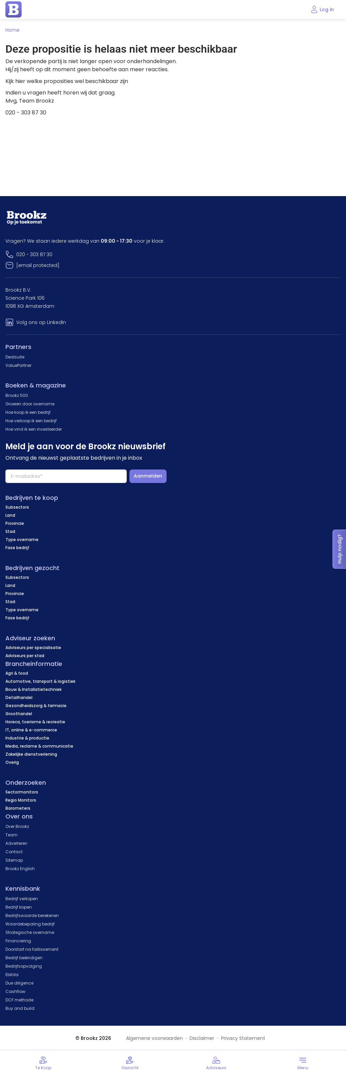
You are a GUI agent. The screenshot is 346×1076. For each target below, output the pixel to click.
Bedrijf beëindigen (24, 958)
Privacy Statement (243, 1038)
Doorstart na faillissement (31, 949)
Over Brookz (17, 826)
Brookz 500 (16, 395)
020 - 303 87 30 (34, 254)
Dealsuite (14, 357)
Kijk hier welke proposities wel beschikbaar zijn (66, 81)
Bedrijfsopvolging (23, 966)
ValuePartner (18, 365)
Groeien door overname (29, 404)
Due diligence (19, 983)
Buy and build (19, 1008)
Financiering (18, 941)
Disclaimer (202, 1038)
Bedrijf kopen (18, 907)
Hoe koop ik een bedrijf (28, 412)
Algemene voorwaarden (154, 1038)
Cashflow (15, 991)
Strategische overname (29, 932)
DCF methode (19, 1000)
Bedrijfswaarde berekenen (32, 915)
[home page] (13, 9)
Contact (14, 852)
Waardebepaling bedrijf (30, 924)
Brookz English (20, 868)
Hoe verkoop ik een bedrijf (31, 421)
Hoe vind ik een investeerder (33, 429)
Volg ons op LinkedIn (41, 322)
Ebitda (12, 974)
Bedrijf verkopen (21, 899)
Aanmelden (148, 476)
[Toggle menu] (303, 1063)
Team (11, 835)
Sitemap (14, 860)
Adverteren (16, 843)
